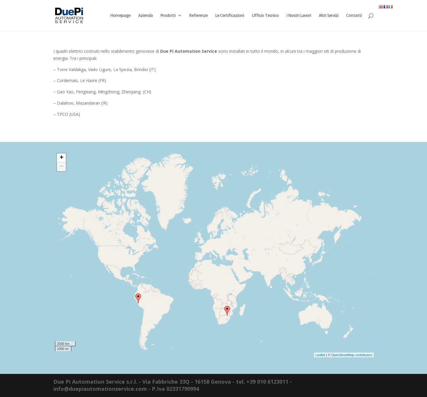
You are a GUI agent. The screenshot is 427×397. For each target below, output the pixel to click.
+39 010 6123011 (267, 381)
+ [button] (61, 157)
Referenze (198, 15)
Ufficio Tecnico (265, 15)
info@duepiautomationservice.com (100, 388)
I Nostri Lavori (298, 15)
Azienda (145, 15)
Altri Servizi (328, 15)
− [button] (61, 166)
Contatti (354, 15)
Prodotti (168, 15)
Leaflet (320, 355)
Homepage (120, 15)
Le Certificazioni (229, 15)
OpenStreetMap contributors (351, 355)
